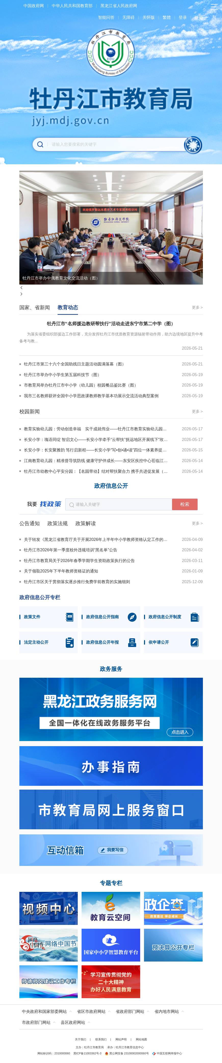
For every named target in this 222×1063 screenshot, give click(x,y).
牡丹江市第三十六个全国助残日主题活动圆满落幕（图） (75, 364)
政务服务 (111, 669)
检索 (184, 504)
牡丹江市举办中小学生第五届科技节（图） (62, 375)
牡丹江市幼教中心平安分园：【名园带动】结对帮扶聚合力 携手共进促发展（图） (96, 471)
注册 (199, 17)
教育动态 (68, 307)
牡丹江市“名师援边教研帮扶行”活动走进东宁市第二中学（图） (111, 323)
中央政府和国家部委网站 (44, 1011)
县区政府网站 (73, 1022)
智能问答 (106, 17)
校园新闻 (29, 411)
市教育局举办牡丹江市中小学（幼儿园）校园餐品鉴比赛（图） (81, 385)
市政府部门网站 (36, 1022)
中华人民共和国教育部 (72, 6)
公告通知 (29, 523)
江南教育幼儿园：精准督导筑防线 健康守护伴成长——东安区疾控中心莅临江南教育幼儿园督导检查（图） (96, 461)
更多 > (197, 307)
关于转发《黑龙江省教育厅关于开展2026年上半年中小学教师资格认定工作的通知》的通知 (96, 539)
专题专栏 (111, 883)
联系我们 (101, 1039)
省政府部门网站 (130, 1011)
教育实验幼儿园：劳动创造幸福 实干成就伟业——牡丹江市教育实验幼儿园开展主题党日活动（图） (96, 429)
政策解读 (85, 523)
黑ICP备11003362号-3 (87, 1053)
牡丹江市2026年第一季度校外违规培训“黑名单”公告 (70, 550)
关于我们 (80, 1039)
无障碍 (128, 17)
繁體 (167, 17)
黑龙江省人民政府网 (118, 6)
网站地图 (141, 1039)
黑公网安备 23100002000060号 (127, 1053)
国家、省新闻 (34, 307)
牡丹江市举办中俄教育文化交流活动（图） (61, 278)
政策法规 (57, 523)
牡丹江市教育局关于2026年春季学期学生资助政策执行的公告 (79, 560)
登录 (183, 17)
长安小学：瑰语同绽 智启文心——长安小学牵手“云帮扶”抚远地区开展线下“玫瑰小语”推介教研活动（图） (96, 439)
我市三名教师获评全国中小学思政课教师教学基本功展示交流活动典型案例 (91, 396)
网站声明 (121, 1039)
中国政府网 (33, 6)
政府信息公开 (111, 486)
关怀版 (148, 17)
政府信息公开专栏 (39, 597)
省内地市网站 (166, 1011)
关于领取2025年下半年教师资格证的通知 (61, 571)
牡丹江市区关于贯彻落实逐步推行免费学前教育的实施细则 (77, 582)
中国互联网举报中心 (167, 1053)
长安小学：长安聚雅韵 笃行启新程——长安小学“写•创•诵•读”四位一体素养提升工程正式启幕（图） (96, 450)
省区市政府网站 (91, 1011)
